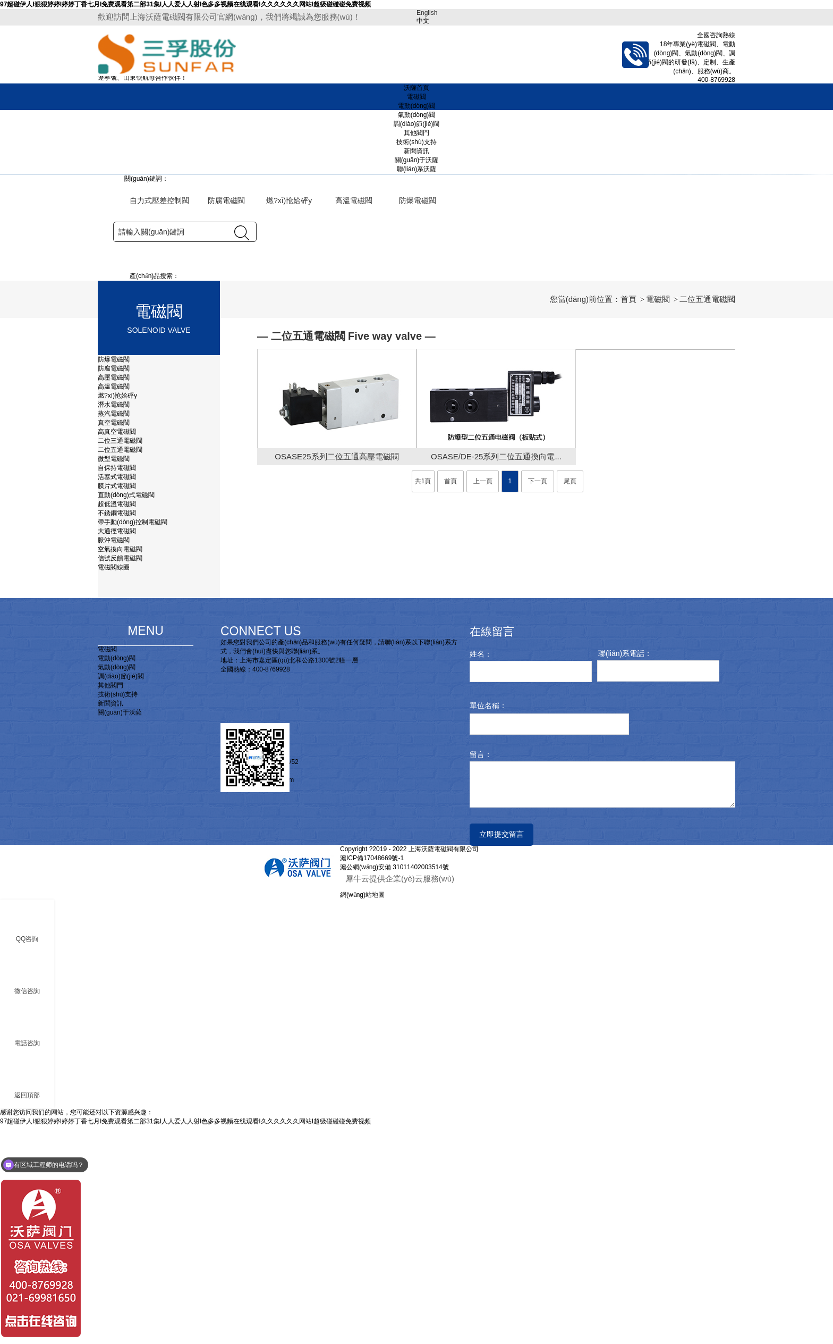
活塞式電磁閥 (117, 695)
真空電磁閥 (114, 640)
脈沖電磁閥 (114, 758)
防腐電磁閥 (114, 586)
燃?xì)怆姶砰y (118, 613)
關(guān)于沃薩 (417, 160)
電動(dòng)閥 (417, 106)
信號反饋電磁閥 (120, 776)
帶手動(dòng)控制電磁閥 (132, 740)
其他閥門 (416, 133)
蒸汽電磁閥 (114, 631)
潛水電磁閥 (114, 622)
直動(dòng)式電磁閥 (126, 713)
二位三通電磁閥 (120, 658)
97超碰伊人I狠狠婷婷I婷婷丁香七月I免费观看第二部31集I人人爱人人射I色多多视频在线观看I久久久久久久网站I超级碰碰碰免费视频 (185, 4)
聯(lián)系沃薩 (417, 169)
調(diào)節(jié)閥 (417, 124)
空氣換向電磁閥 (120, 767)
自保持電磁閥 (117, 686)
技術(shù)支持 (416, 142)
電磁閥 (416, 96)
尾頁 (570, 699)
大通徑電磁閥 (117, 749)
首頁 (628, 517)
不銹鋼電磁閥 (117, 731)
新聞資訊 (416, 151)
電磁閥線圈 (114, 785)
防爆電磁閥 (114, 577)
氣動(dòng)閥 (417, 115)
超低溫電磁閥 (117, 722)
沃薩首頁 (416, 87)
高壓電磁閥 (114, 595)
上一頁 (482, 699)
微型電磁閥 (114, 677)
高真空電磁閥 (117, 649)
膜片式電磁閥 (117, 704)
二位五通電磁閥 (120, 667)
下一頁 (537, 699)
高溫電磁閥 (114, 604)
